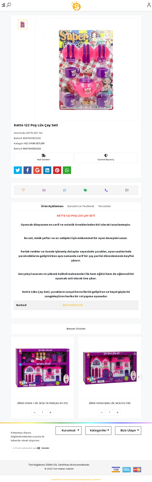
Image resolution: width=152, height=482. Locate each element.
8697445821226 (73, 305)
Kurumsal (68, 430)
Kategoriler (98, 430)
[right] (139, 377)
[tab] (52, 206)
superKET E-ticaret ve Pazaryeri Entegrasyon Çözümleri (76, 479)
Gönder (43, 448)
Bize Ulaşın (128, 430)
